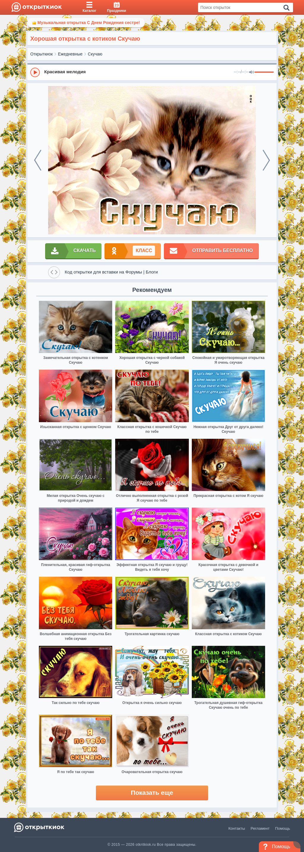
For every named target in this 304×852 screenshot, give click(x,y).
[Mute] (251, 72)
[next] (266, 160)
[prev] (38, 160)
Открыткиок (41, 54)
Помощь (282, 828)
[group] (152, 72)
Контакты (236, 828)
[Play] (35, 72)
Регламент (260, 828)
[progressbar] (264, 72)
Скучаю (95, 54)
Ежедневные (70, 54)
